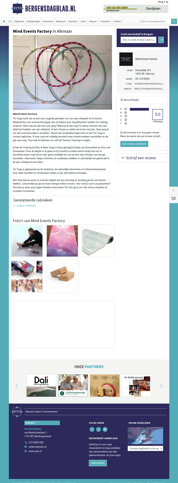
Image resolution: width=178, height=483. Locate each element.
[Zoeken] (174, 21)
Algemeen (19, 21)
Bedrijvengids (33, 21)
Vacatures (105, 21)
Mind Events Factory (146, 59)
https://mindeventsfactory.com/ (151, 88)
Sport (83, 21)
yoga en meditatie (26, 205)
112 (10, 21)
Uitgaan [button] (92, 21)
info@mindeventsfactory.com (150, 83)
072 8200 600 (36, 442)
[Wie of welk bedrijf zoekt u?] (138, 40)
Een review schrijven (134, 143)
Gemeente (48, 21)
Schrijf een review (138, 157)
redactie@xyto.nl (38, 446)
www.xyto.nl (35, 451)
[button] (13, 386)
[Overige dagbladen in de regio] (145, 448)
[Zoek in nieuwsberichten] (155, 21)
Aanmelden (98, 463)
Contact (117, 21)
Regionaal (60, 21)
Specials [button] (72, 21)
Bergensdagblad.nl (50, 9)
